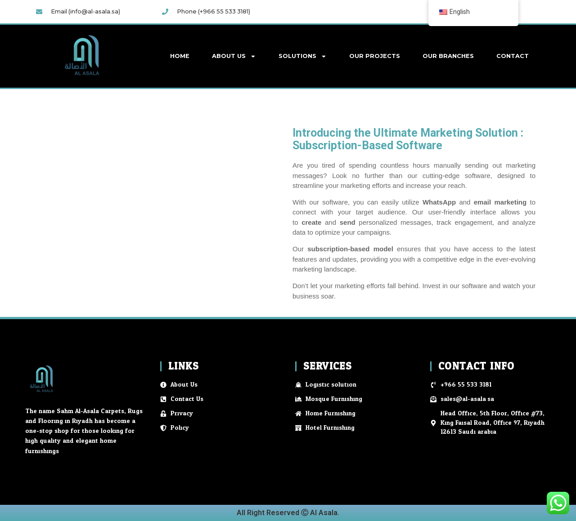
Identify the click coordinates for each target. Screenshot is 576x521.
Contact (512, 56)
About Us (234, 56)
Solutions (303, 56)
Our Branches (448, 56)
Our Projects (374, 56)
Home (179, 56)
